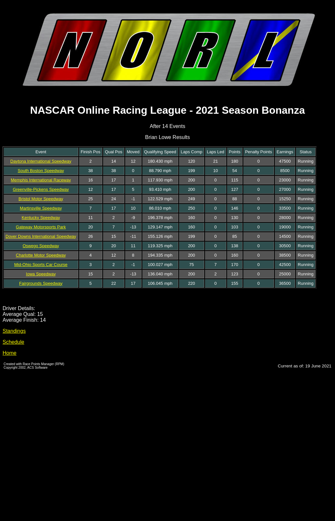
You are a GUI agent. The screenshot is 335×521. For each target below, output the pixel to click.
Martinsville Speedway (41, 208)
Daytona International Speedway (40, 161)
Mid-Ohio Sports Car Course (41, 264)
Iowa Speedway (41, 274)
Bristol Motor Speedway (41, 198)
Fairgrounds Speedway (41, 283)
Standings (14, 331)
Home (10, 353)
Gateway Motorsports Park (41, 227)
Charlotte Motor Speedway (41, 255)
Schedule (13, 342)
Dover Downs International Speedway (41, 236)
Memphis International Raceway (41, 180)
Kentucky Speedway (41, 217)
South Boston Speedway (41, 170)
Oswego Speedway (41, 245)
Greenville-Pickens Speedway (41, 189)
